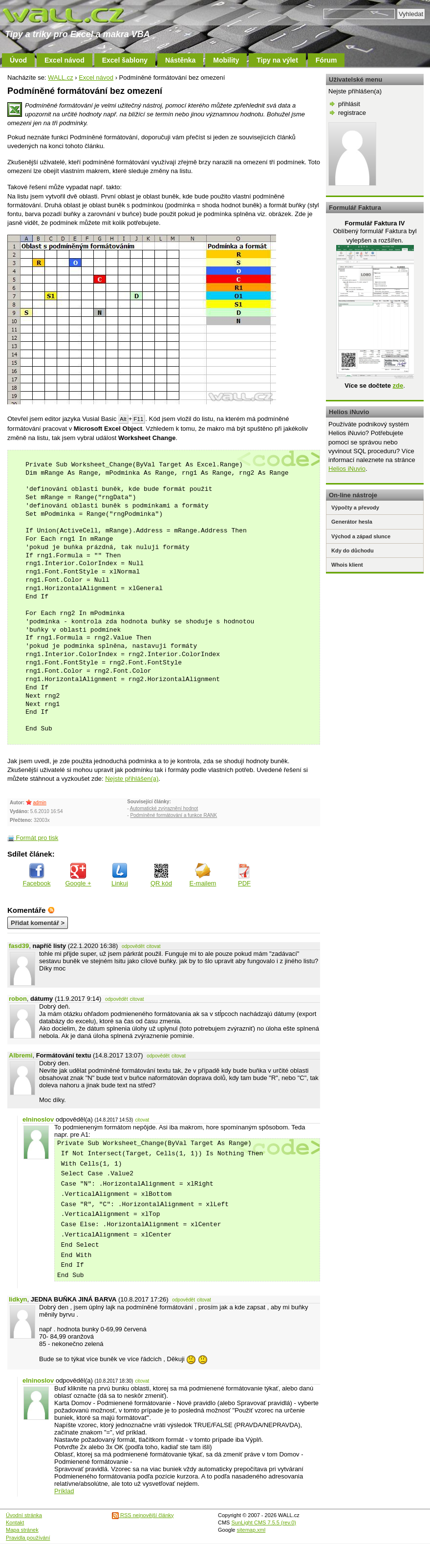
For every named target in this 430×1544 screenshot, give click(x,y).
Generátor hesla (351, 522)
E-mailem (203, 875)
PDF (244, 875)
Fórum (326, 60)
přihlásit (349, 104)
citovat (154, 946)
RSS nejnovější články (143, 1515)
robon (18, 998)
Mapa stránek (22, 1530)
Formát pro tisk (32, 837)
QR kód (161, 875)
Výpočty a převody (355, 507)
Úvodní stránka (24, 1515)
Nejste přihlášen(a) (131, 778)
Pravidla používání (28, 1538)
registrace (352, 112)
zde (397, 385)
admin (39, 802)
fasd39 (19, 945)
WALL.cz (60, 77)
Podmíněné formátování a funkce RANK (173, 815)
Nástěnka (180, 60)
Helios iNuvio (347, 468)
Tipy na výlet (277, 60)
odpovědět (133, 946)
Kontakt (15, 1522)
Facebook (36, 875)
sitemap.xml (251, 1530)
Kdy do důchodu (352, 550)
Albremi (20, 1055)
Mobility (226, 60)
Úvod (18, 60)
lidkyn (18, 1299)
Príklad (64, 1491)
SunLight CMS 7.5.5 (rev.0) (264, 1522)
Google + (78, 875)
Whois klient (347, 565)
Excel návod (64, 60)
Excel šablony (125, 60)
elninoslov (38, 1119)
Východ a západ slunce (360, 536)
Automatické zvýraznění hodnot (164, 808)
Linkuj (119, 875)
